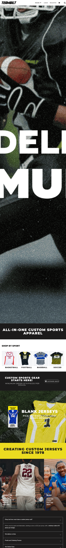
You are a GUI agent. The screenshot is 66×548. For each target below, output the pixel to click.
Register (53, 3)
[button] (9, 358)
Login (46, 3)
